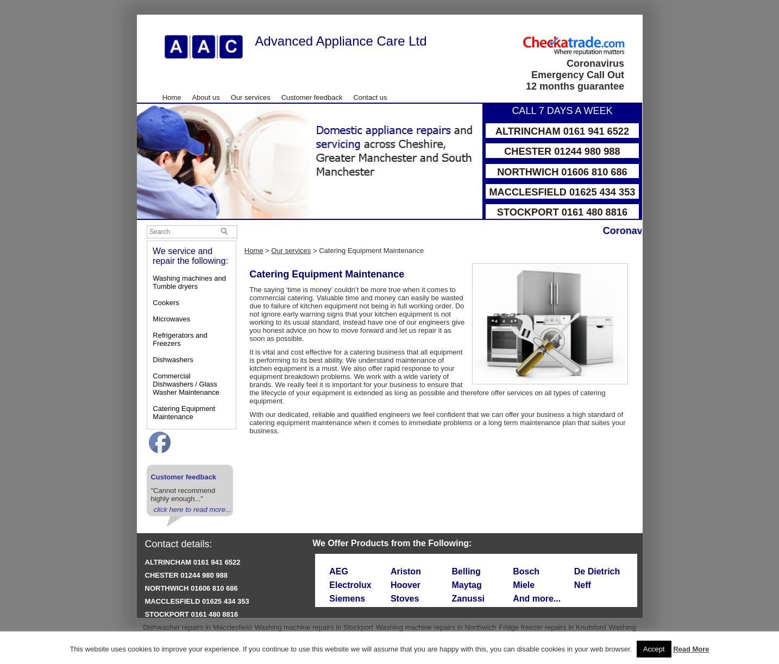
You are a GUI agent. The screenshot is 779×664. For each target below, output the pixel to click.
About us (205, 97)
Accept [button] (654, 649)
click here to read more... (192, 509)
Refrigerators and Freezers (180, 339)
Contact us (370, 97)
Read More (691, 649)
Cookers (166, 303)
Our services (251, 97)
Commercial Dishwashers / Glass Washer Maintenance (186, 384)
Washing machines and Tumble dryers (189, 282)
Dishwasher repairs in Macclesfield (197, 627)
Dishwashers (173, 360)
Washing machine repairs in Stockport (313, 627)
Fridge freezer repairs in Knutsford (552, 627)
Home (171, 97)
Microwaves (171, 319)
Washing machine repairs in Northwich (436, 627)
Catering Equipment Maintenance (184, 412)
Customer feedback (312, 97)
